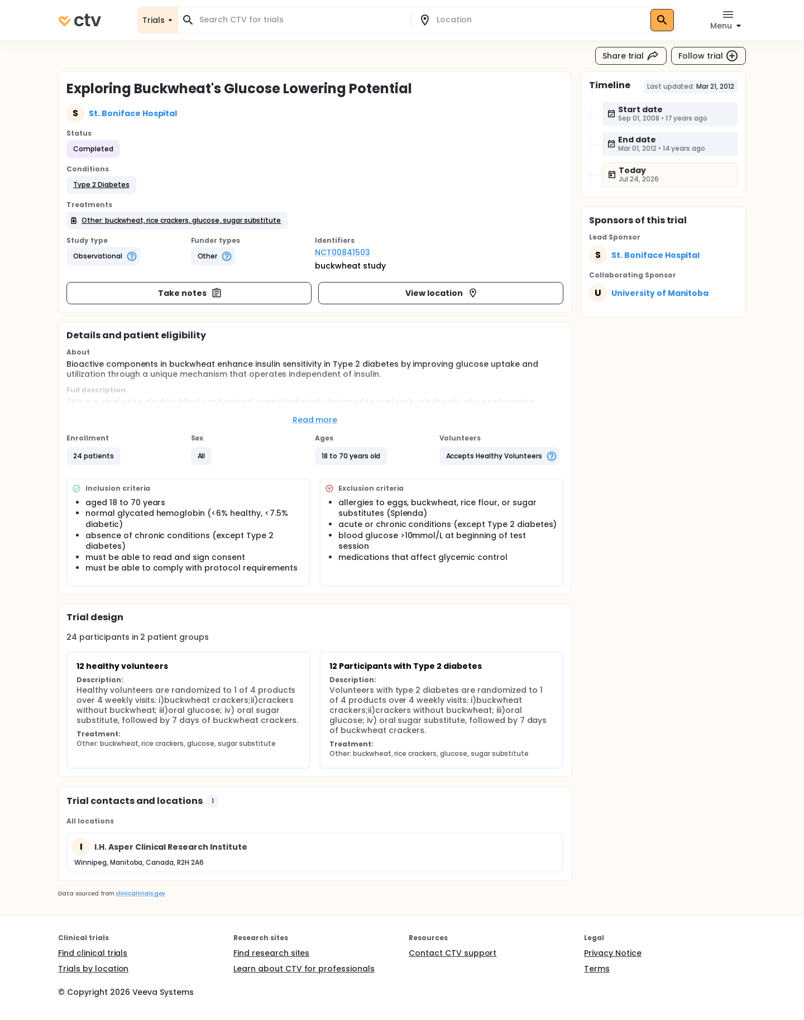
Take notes (190, 293)
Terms (597, 969)
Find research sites (271, 953)
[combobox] (301, 19)
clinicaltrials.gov (140, 893)
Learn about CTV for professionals (304, 969)
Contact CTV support (452, 953)
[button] (101, 185)
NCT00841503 (342, 252)
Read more (315, 420)
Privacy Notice (613, 953)
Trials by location (93, 969)
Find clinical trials (92, 953)
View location (441, 293)
